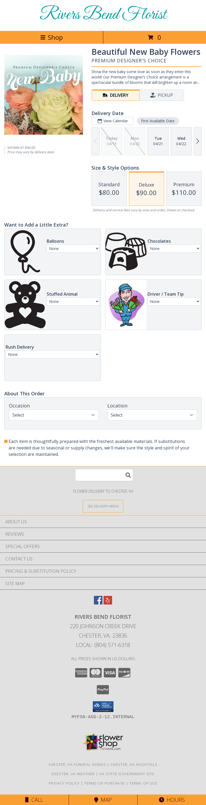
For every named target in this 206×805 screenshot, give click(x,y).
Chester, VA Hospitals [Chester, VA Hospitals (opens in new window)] (134, 764)
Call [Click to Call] (34, 799)
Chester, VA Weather (73, 773)
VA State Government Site (127, 773)
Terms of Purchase (104, 783)
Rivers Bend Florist (103, 15)
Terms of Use (143, 783)
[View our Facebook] (98, 603)
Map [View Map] (103, 799)
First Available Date (158, 120)
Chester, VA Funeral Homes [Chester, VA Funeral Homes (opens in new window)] (77, 764)
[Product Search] (104, 475)
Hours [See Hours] (172, 799)
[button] (103, 706)
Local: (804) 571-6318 (103, 645)
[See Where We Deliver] (103, 506)
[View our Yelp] (108, 603)
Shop (51, 37)
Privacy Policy (64, 783)
